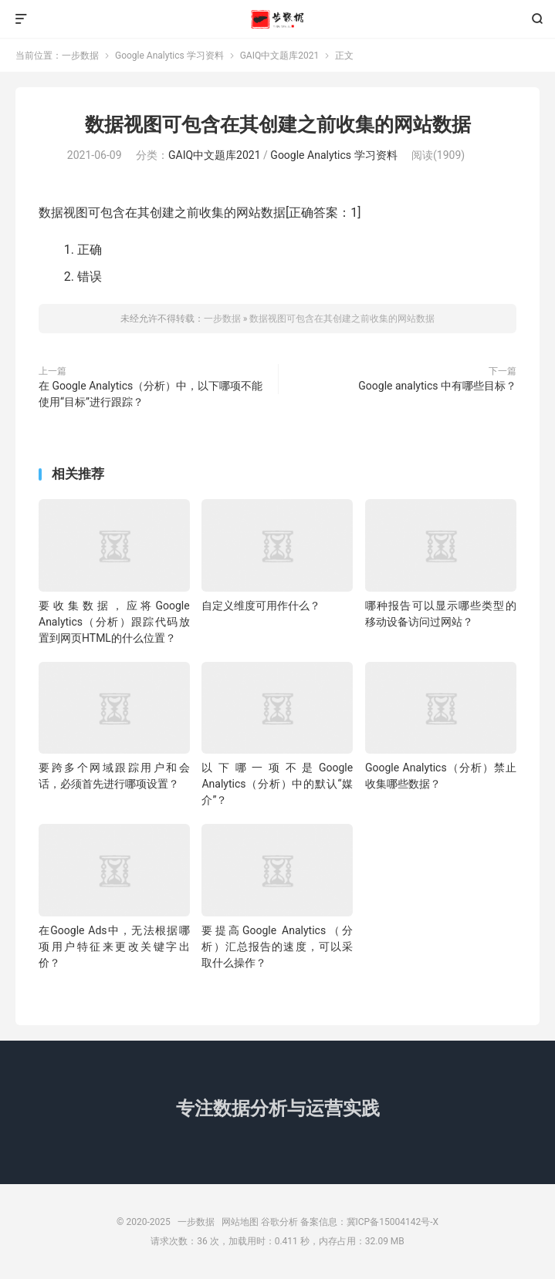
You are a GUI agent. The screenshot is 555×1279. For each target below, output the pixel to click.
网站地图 (240, 1222)
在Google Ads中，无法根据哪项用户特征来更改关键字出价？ (114, 946)
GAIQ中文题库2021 (280, 55)
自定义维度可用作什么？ (260, 605)
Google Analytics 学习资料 (169, 55)
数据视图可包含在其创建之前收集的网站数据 (278, 124)
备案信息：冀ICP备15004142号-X (369, 1222)
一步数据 (277, 19)
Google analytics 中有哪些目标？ (437, 386)
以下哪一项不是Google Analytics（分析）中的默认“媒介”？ (277, 783)
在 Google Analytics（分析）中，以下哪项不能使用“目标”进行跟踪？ (150, 394)
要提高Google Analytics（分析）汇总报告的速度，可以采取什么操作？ (277, 946)
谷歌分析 (279, 1222)
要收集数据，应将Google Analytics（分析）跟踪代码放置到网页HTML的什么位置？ (114, 621)
